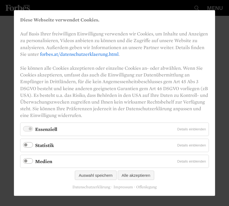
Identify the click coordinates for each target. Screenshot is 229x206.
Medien (43, 161)
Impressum (123, 187)
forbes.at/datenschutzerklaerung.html (79, 54)
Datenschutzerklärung (91, 187)
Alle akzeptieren (136, 175)
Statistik (44, 145)
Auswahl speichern (96, 175)
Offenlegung (146, 187)
